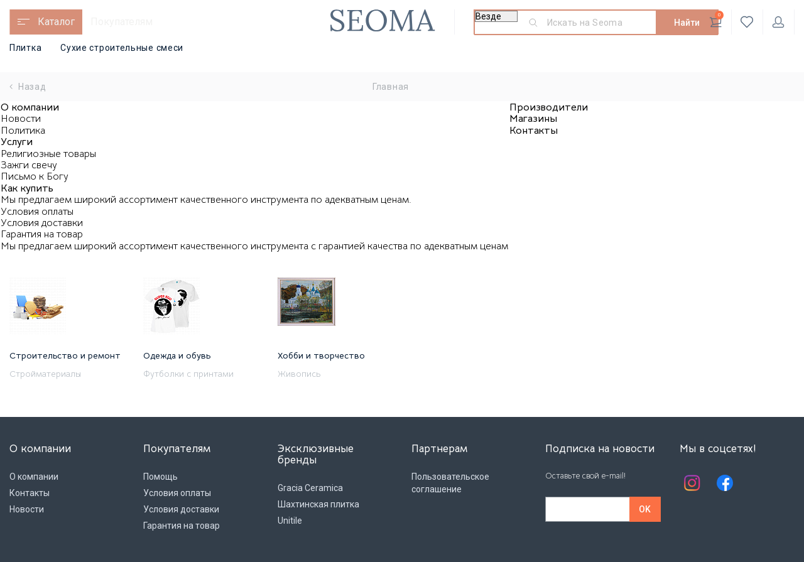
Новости (21, 118)
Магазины (533, 118)
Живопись (299, 373)
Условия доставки (42, 223)
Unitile (290, 521)
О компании (30, 107)
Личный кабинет (778, 22)
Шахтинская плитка (318, 504)
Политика (23, 130)
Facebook (724, 482)
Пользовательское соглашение (450, 483)
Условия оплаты (37, 211)
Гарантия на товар (42, 234)
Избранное (747, 22)
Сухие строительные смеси (121, 48)
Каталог (56, 22)
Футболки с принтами (188, 373)
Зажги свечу (29, 165)
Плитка (25, 48)
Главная (390, 87)
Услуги (17, 142)
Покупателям (121, 22)
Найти (687, 23)
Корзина (716, 19)
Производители (548, 107)
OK (645, 509)
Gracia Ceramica (310, 488)
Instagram (692, 482)
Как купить (27, 188)
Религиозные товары (48, 153)
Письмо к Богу (34, 176)
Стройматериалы (45, 373)
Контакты (533, 130)
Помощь (160, 477)
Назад (27, 87)
